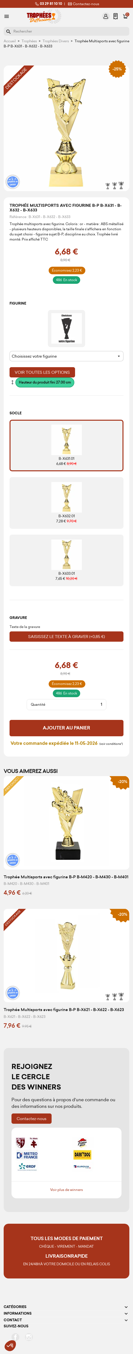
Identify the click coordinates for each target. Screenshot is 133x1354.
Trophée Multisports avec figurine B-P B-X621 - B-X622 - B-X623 (64, 1010)
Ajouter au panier (66, 728)
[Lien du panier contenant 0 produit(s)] (125, 16)
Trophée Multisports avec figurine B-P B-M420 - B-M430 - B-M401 (66, 877)
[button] (10, 1346)
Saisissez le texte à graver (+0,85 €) (66, 636)
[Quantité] (75, 704)
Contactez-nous (83, 4)
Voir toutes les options (42, 372)
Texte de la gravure (25, 626)
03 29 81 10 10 (48, 4)
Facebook (15, 1337)
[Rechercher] (66, 31)
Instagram (29, 1337)
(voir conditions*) (111, 744)
